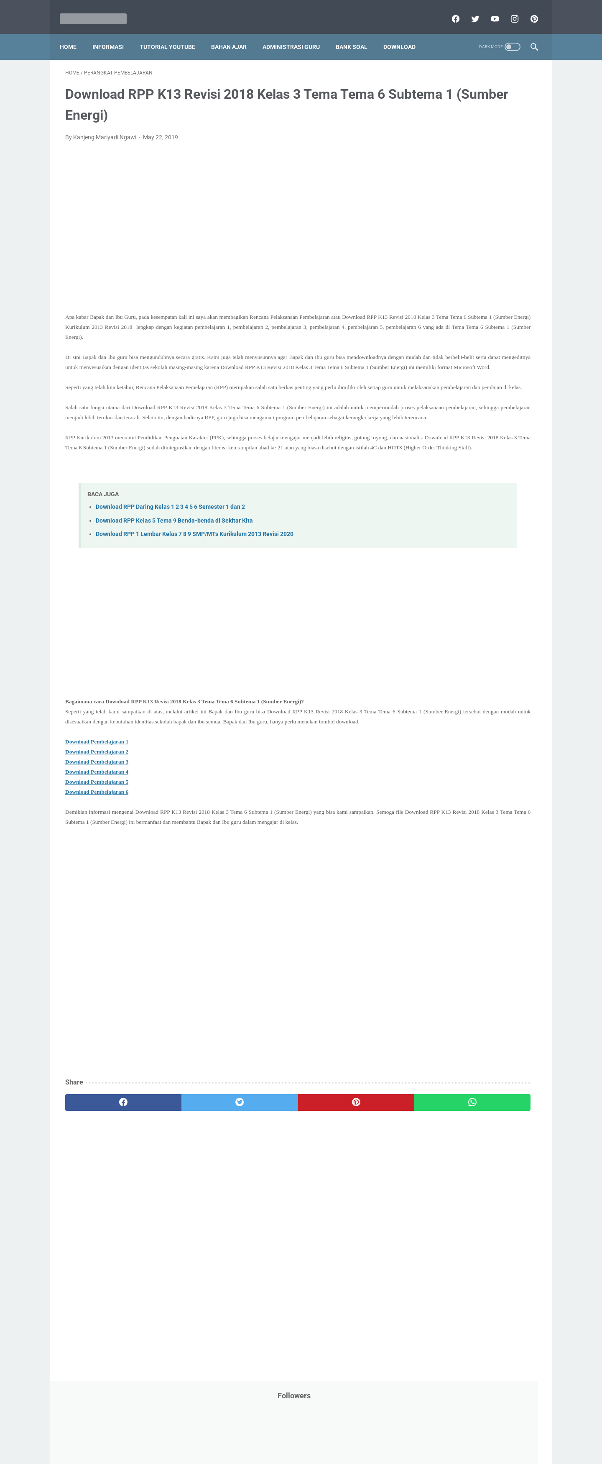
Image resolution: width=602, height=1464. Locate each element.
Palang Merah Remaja (444, 360)
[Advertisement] (223, 234)
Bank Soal (357, 33)
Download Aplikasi (439, 217)
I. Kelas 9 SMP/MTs (449, 734)
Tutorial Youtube (490, 551)
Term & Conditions (294, 1433)
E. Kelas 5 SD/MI (444, 675)
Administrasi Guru (296, 33)
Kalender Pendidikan (442, 296)
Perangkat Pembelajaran (448, 439)
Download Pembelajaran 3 (96, 804)
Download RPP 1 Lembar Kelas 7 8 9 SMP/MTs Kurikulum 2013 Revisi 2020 (194, 566)
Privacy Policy (244, 1433)
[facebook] (449, 10)
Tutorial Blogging (437, 551)
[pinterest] (528, 10)
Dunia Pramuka (436, 233)
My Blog (426, 344)
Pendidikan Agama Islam (448, 392)
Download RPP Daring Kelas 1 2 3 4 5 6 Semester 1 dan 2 (170, 539)
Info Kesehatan (435, 249)
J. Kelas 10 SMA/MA (450, 749)
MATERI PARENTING (442, 328)
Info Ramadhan (485, 249)
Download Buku (493, 217)
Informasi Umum (472, 265)
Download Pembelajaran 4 (96, 814)
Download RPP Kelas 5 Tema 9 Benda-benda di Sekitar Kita (174, 552)
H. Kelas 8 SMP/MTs (450, 720)
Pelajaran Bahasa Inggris (448, 376)
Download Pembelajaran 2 (96, 794)
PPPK (497, 344)
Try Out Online (434, 535)
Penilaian (520, 423)
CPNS (510, 185)
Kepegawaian (496, 296)
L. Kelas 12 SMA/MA (450, 779)
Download (405, 33)
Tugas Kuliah (478, 535)
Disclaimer (204, 1433)
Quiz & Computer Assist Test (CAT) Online (469, 487)
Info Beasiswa (503, 233)
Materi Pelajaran (500, 328)
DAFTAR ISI (430, 201)
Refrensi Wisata (436, 503)
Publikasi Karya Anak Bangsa (454, 471)
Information (431, 280)
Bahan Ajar (234, 33)
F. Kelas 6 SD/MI (444, 691)
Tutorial (515, 535)
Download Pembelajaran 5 (96, 824)
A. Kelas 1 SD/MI (445, 617)
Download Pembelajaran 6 (96, 834)
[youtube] (488, 10)
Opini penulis (463, 344)
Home (73, 33)
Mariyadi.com (313, 1451)
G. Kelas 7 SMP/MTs (450, 705)
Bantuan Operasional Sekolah (454, 185)
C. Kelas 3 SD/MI (445, 646)
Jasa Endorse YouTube (486, 280)
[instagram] (508, 10)
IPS (470, 233)
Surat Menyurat (436, 519)
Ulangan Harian (436, 567)
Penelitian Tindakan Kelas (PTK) (457, 423)
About (334, 1433)
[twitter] (469, 10)
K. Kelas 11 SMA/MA (451, 764)
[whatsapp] (341, 1154)
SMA (472, 503)
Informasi (113, 33)
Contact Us (364, 1433)
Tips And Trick (484, 519)
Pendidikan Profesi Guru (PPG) (455, 408)
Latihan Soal (481, 312)
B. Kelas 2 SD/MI (445, 632)
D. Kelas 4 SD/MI (445, 661)
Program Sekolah (438, 455)
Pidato (498, 439)
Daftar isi (399, 1433)
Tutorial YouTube (173, 33)
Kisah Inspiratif (435, 312)
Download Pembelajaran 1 (96, 784)
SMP (494, 503)
